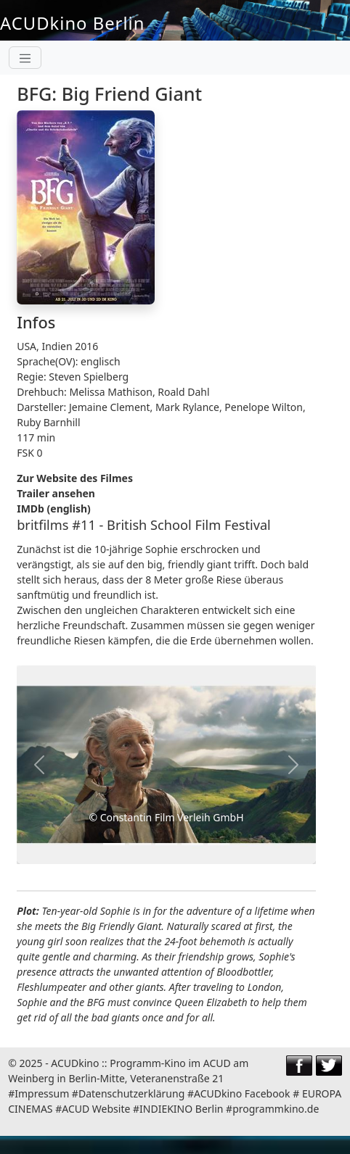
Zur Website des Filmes (75, 478)
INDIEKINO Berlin (181, 1109)
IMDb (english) (54, 508)
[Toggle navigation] (25, 57)
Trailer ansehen (56, 493)
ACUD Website (96, 1109)
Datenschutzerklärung (131, 1093)
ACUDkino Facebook (242, 1093)
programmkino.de (275, 1109)
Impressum (42, 1093)
